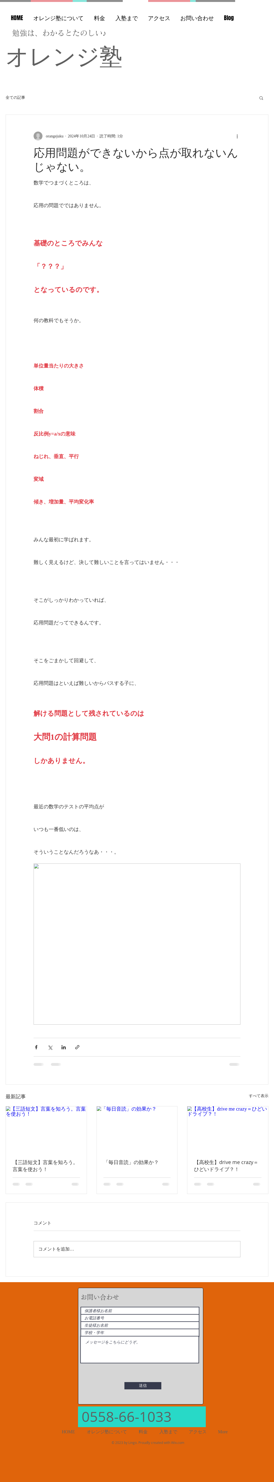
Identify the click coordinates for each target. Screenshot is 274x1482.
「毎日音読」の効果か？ (131, 1162)
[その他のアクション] (237, 136)
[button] (261, 97)
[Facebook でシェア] (36, 1047)
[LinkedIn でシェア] (63, 1047)
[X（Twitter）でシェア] (50, 1047)
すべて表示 (258, 1096)
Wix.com (177, 1442)
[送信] (142, 1385)
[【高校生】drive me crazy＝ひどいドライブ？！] (227, 1129)
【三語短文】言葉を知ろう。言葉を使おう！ (45, 1165)
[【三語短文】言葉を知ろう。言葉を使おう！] (46, 1129)
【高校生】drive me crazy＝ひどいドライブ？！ (226, 1165)
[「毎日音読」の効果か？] (137, 1129)
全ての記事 (15, 97)
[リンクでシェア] (77, 1047)
